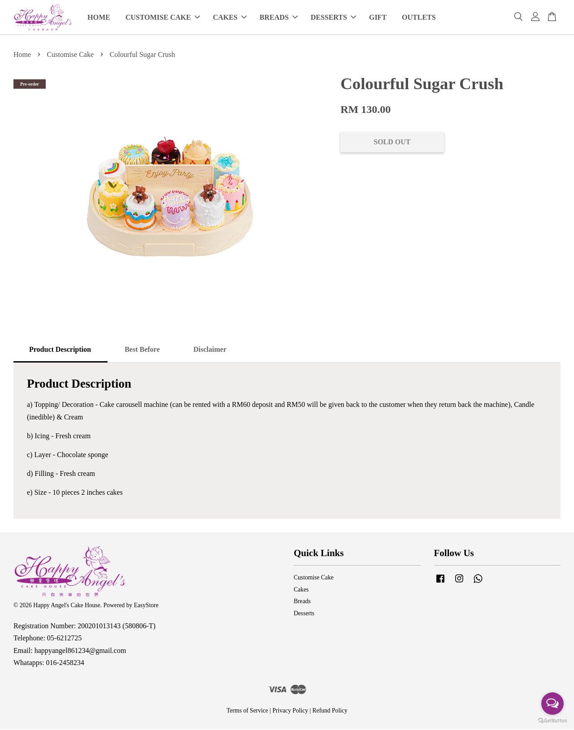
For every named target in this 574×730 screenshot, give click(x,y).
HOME (98, 18)
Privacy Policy (290, 711)
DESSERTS (333, 18)
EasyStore (146, 606)
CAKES (230, 18)
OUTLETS (419, 18)
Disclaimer (209, 350)
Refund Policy (330, 711)
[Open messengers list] (552, 703)
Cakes (301, 590)
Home (22, 55)
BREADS (279, 18)
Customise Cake (70, 55)
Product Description (60, 350)
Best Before (142, 350)
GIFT (378, 18)
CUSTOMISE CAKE (163, 18)
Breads (302, 602)
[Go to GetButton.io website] (552, 721)
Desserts (304, 614)
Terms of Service (247, 711)
